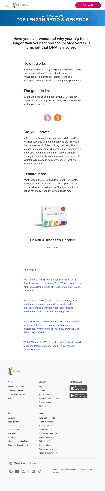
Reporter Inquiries (46, 395)
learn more (52, 247)
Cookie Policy (44, 445)
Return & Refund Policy (49, 398)
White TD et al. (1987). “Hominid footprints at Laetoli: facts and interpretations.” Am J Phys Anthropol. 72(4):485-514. (52, 346)
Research (12, 433)
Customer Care (45, 402)
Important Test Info (47, 418)
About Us (12, 418)
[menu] (7, 5)
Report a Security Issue (48, 453)
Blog (40, 387)
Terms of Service (46, 422)
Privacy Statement (46, 426)
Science (11, 426)
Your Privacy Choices (47, 449)
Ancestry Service (15, 391)
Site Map (42, 406)
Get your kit (88, 5)
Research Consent (46, 437)
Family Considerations (48, 433)
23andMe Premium (17, 394)
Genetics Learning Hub (18, 441)
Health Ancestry (16, 386)
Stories (11, 437)
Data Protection (45, 429)
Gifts (10, 398)
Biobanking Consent (47, 441)
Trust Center (13, 429)
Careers (42, 391)
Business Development (18, 445)
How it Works (14, 422)
